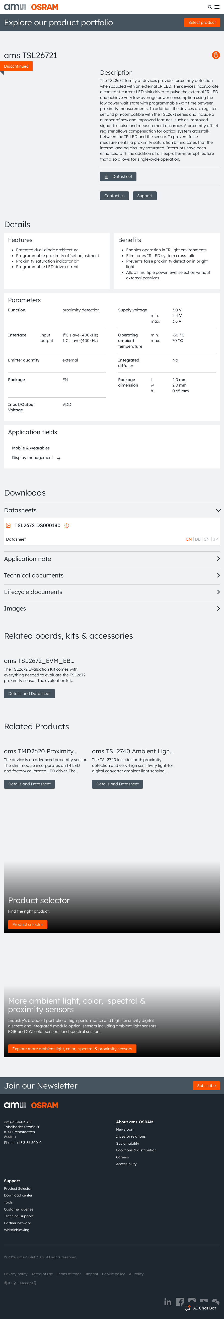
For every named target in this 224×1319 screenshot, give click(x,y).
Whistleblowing (16, 1230)
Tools (8, 1202)
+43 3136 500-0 (29, 1142)
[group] (46, 672)
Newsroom (125, 1129)
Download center (18, 1195)
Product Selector (18, 1188)
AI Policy (136, 1274)
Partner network (17, 1223)
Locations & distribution (136, 1150)
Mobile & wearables (31, 447)
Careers (122, 1157)
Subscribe (206, 1085)
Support (145, 195)
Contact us (114, 195)
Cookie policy (113, 1274)
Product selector (27, 924)
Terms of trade (69, 1274)
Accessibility (126, 1164)
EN (189, 539)
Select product (202, 22)
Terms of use (42, 1274)
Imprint (92, 1274)
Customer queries (18, 1209)
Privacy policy (16, 1274)
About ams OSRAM (135, 1121)
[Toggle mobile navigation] (217, 7)
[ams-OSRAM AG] (31, 7)
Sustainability (127, 1143)
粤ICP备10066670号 (20, 1283)
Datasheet (118, 176)
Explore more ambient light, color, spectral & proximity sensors (72, 1048)
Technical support (18, 1216)
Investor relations (131, 1136)
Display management (32, 457)
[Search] (210, 7)
